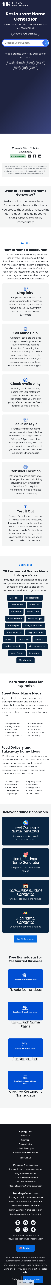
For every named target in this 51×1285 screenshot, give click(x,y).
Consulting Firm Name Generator (25, 1186)
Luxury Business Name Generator (25, 1210)
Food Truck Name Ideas (25, 1024)
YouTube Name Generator (25, 1177)
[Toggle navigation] (47, 4)
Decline (15, 1279)
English (24, 1248)
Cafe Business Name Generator (25, 892)
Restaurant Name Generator (26, 1205)
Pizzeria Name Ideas (25, 989)
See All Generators (26, 939)
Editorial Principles (25, 1148)
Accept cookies (33, 1279)
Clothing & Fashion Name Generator (25, 1197)
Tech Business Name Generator (25, 1214)
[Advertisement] (25, 103)
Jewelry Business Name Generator (25, 1169)
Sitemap (25, 1140)
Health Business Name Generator (25, 861)
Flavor (10, 63)
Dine (25, 68)
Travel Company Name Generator (25, 829)
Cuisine (20, 63)
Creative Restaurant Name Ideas (25, 1093)
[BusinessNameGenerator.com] (15, 4)
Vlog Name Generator (25, 920)
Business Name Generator (25, 1152)
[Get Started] (45, 43)
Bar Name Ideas (25, 1059)
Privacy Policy (25, 1144)
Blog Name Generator (25, 1181)
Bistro (30, 63)
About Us (25, 1135)
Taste (17, 68)
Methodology (25, 151)
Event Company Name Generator (25, 1201)
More (32, 68)
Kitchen (40, 63)
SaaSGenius (25, 1157)
